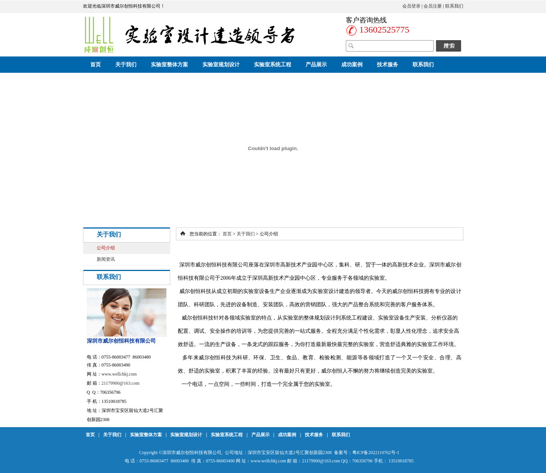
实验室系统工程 (272, 64)
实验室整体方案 (169, 64)
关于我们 (125, 64)
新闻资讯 (106, 259)
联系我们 (454, 6)
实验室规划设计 (221, 64)
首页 (95, 64)
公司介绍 (106, 248)
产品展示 (316, 64)
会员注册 (433, 6)
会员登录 (411, 6)
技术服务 (387, 64)
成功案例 (351, 64)
